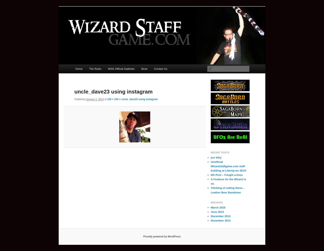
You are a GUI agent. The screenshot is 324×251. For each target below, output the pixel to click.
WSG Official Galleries (121, 68)
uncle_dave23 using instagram (140, 99)
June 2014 (217, 211)
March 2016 (218, 207)
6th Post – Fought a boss (227, 174)
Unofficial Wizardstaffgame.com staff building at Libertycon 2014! (229, 166)
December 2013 (220, 216)
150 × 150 (112, 99)
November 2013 (221, 220)
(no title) (216, 157)
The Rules (95, 68)
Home (79, 68)
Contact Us (160, 68)
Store (144, 68)
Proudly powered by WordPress (162, 236)
